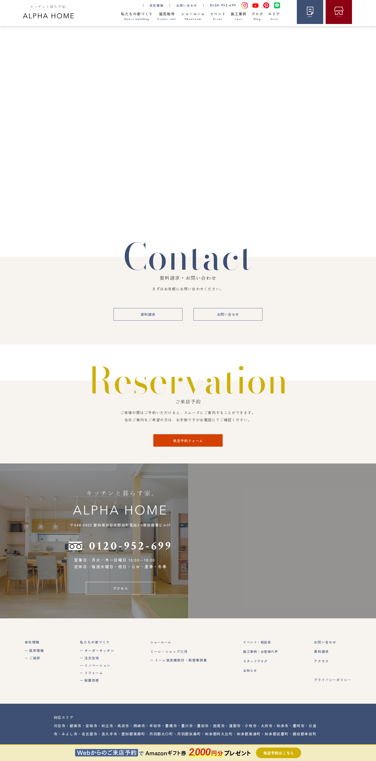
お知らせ (248, 673)
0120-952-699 (223, 5)
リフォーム (93, 676)
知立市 (107, 729)
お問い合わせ (186, 5)
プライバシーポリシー (332, 683)
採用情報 (36, 654)
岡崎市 (139, 729)
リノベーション (97, 668)
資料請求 (146, 316)
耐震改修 (91, 683)
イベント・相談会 (256, 645)
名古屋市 (89, 737)
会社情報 (32, 645)
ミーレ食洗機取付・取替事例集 (180, 663)
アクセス (120, 591)
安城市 (91, 729)
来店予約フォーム (188, 442)
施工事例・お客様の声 (260, 655)
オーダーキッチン (99, 654)
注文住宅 (91, 661)
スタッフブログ (254, 664)
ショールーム (160, 645)
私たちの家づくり (94, 645)
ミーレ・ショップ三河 (167, 655)
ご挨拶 (34, 661)
